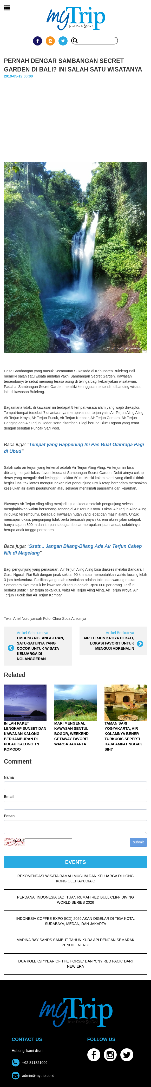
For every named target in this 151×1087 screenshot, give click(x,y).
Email (9, 796)
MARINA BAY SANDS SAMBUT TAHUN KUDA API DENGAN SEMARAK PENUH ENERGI (75, 942)
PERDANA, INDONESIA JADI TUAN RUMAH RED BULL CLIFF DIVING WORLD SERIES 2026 (75, 899)
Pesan (9, 815)
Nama (9, 777)
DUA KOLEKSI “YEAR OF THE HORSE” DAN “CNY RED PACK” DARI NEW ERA (75, 963)
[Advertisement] (75, 117)
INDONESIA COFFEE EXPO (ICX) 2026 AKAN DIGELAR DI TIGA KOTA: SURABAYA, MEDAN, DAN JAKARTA (75, 921)
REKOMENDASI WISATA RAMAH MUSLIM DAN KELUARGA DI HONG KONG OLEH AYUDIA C (75, 878)
